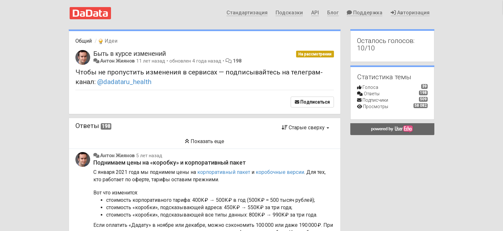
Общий (83, 41)
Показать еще (204, 141)
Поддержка (364, 13)
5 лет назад (149, 155)
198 (237, 61)
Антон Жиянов (117, 61)
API (315, 13)
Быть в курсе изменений (129, 53)
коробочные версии (280, 172)
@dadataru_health (124, 82)
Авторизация (410, 13)
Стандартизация (247, 13)
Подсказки (289, 13)
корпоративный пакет (223, 172)
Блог (333, 13)
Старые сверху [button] (305, 127)
